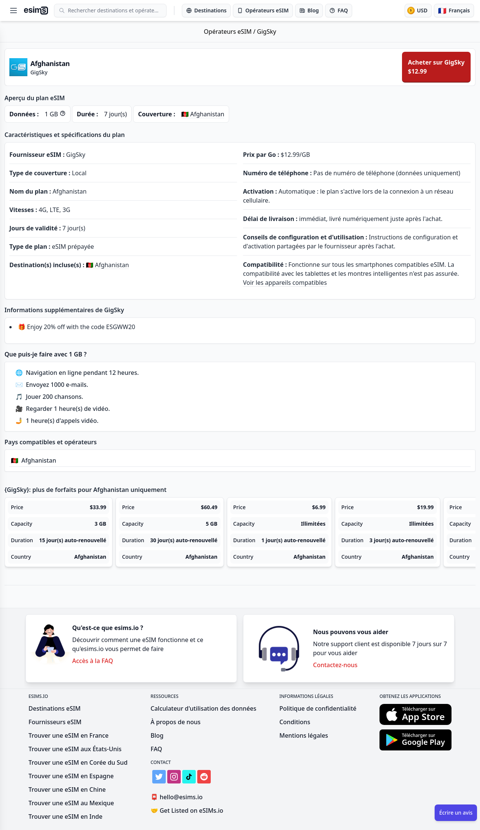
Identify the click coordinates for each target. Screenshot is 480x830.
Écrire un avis (455, 812)
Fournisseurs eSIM (54, 722)
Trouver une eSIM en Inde (65, 816)
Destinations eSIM (54, 708)
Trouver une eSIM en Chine (67, 789)
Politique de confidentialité (318, 708)
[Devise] (418, 10)
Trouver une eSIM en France (68, 735)
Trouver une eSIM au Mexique (71, 803)
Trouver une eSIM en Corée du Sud (78, 762)
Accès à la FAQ (92, 661)
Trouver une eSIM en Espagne (71, 776)
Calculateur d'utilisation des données (203, 708)
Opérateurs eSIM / (230, 31)
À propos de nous (176, 722)
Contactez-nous (335, 665)
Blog (157, 735)
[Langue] (454, 10)
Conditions (294, 722)
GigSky (266, 31)
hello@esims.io (178, 797)
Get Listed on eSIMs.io (187, 810)
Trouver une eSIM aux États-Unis (75, 749)
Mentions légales (303, 735)
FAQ (156, 749)
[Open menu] (13, 10)
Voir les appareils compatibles (285, 282)
